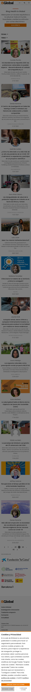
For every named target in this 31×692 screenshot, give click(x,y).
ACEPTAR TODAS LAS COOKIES (15, 684)
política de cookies (8, 678)
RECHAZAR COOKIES (7, 689)
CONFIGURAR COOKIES (23, 689)
